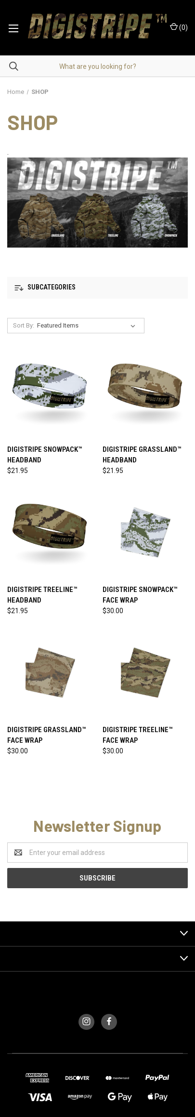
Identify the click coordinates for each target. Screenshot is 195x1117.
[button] (97, 288)
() (179, 27)
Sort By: (23, 325)
